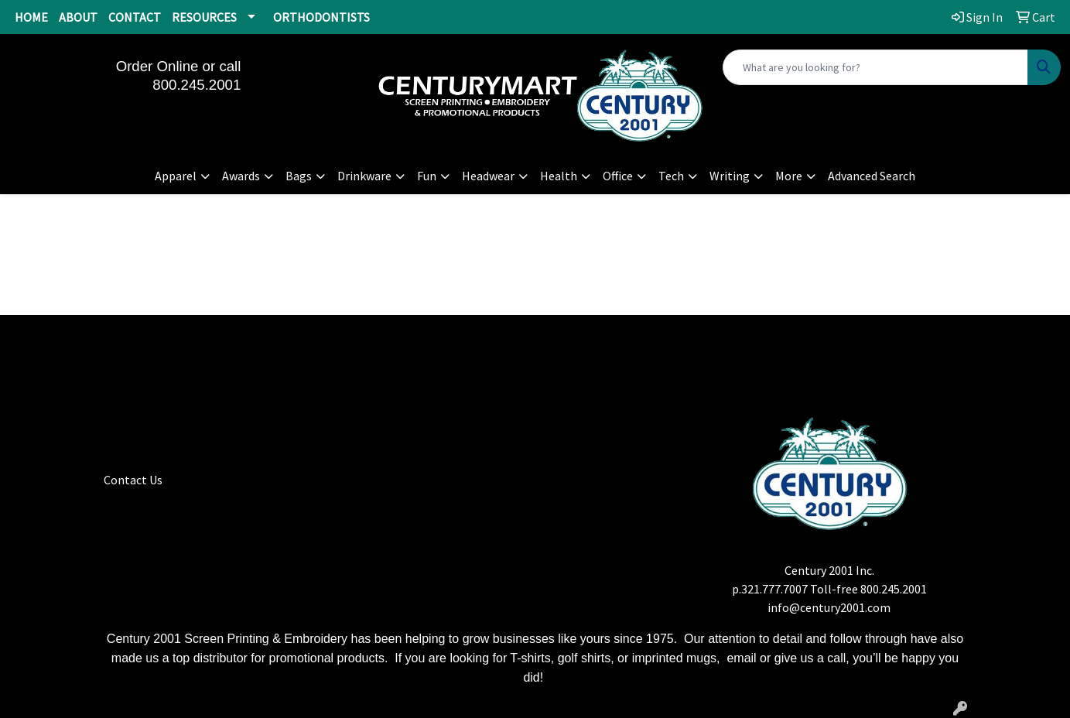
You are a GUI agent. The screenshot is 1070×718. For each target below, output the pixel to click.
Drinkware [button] (364, 175)
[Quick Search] (875, 67)
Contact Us (133, 479)
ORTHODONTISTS (321, 17)
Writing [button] (729, 175)
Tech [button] (671, 175)
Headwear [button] (488, 175)
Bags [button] (298, 175)
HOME (31, 17)
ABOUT (78, 17)
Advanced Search (871, 175)
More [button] (788, 175)
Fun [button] (426, 175)
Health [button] (558, 175)
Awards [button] (241, 175)
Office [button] (618, 175)
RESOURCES (204, 17)
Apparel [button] (176, 175)
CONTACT (134, 17)
